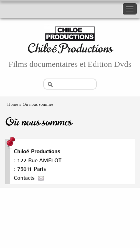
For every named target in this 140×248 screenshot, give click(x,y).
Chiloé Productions (70, 48)
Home (12, 104)
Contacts (24, 178)
